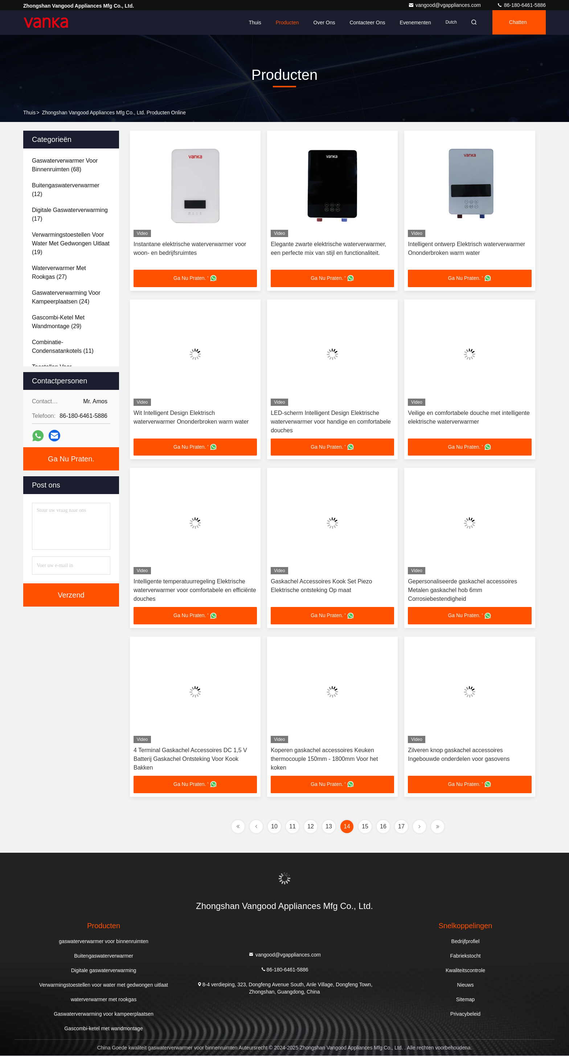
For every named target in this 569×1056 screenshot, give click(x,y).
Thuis (252, 22)
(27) (59, 272)
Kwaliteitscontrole (465, 971)
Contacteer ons (365, 22)
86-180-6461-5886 (521, 5)
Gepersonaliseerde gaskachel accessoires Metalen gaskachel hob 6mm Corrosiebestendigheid (462, 590)
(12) (65, 189)
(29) (58, 321)
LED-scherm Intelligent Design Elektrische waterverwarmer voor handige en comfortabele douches (331, 421)
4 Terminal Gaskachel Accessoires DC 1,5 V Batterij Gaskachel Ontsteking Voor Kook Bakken (190, 759)
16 (383, 827)
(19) (71, 243)
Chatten (517, 22)
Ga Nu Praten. (71, 459)
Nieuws (465, 985)
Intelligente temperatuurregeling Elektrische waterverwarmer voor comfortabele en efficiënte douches (195, 590)
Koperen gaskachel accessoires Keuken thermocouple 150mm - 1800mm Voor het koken (324, 759)
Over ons (322, 22)
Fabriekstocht (465, 956)
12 (310, 827)
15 (365, 827)
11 (292, 827)
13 (329, 827)
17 (401, 827)
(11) (63, 346)
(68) (65, 165)
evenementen (413, 22)
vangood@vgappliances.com (445, 5)
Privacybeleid (465, 1014)
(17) (70, 214)
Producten (284, 22)
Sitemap (465, 1000)
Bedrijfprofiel (465, 942)
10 (274, 827)
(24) (66, 297)
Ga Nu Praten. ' (195, 278)
